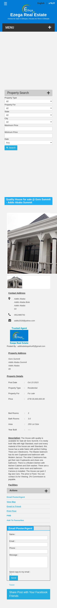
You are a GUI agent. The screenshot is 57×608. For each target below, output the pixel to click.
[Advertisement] (28, 61)
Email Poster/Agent (16, 497)
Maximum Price (11, 125)
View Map (11, 502)
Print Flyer (11, 511)
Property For (10, 104)
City (6, 118)
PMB (9, 515)
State (7, 111)
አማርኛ (52, 3)
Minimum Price (11, 132)
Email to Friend (14, 506)
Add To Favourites (15, 520)
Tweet (11, 585)
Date (7, 139)
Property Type (11, 98)
